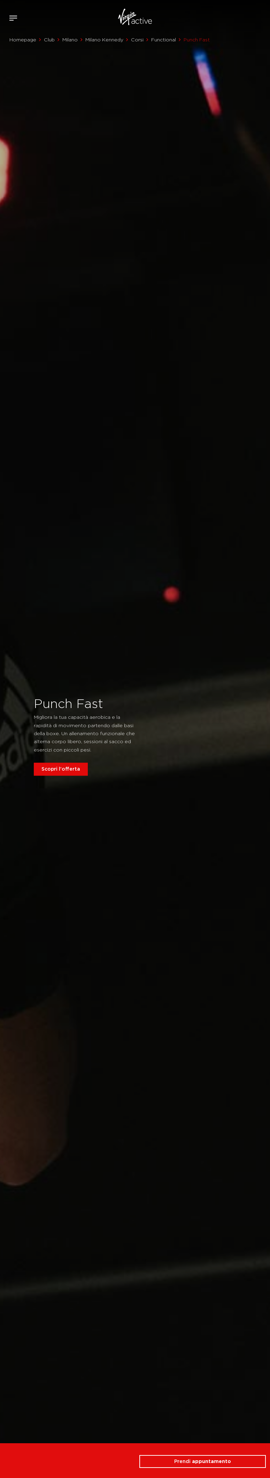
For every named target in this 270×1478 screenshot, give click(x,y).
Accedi (241, 18)
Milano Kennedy (104, 39)
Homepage (22, 39)
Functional (163, 39)
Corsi (137, 39)
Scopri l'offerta (60, 769)
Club (49, 39)
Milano (70, 39)
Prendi (202, 1461)
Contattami (262, 16)
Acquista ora (251, 16)
